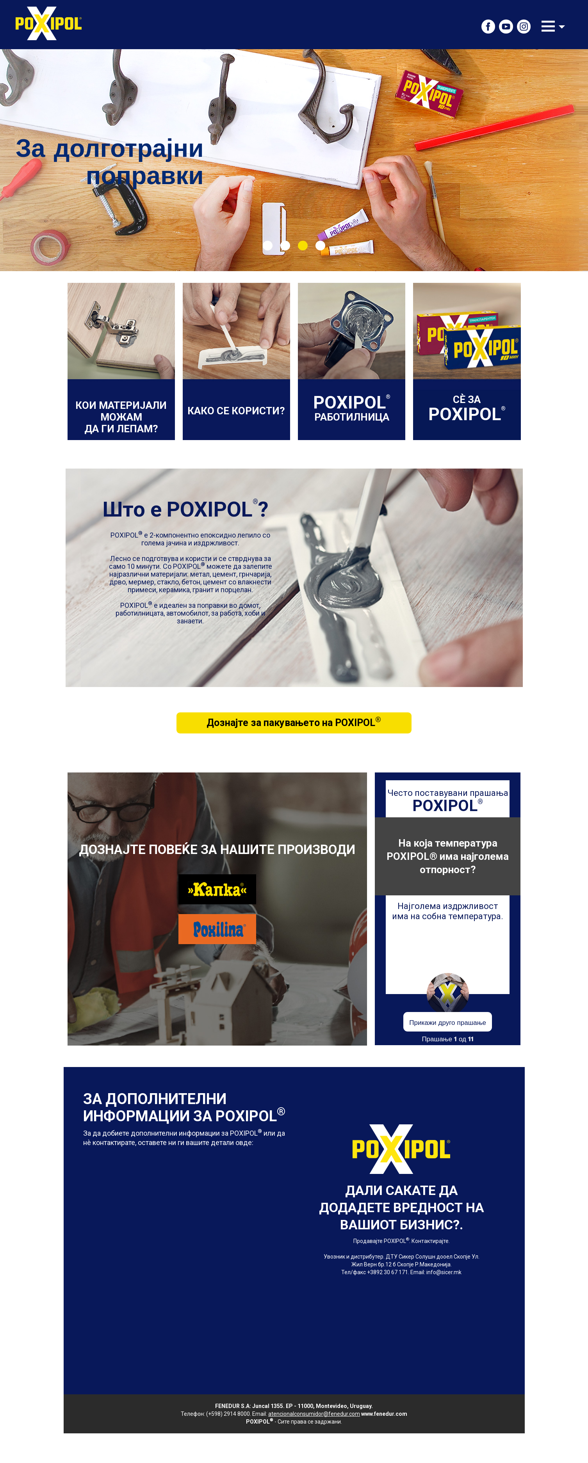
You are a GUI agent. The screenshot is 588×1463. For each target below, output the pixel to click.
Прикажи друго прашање (447, 1021)
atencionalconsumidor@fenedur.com (314, 1414)
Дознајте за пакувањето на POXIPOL (294, 722)
